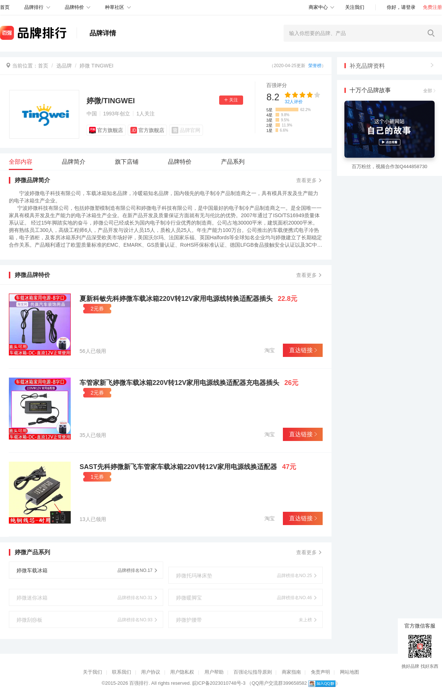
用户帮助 (214, 672)
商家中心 (318, 7)
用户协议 (150, 672)
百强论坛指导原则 (253, 672)
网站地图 (349, 672)
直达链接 (302, 350)
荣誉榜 (315, 65)
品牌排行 (33, 7)
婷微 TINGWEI (96, 66)
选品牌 (64, 66)
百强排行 (138, 683)
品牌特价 (74, 7)
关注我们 (354, 7)
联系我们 (121, 672)
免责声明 (320, 672)
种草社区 (114, 7)
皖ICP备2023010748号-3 (219, 683)
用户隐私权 (182, 672)
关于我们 (92, 672)
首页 (43, 66)
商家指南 (291, 672)
